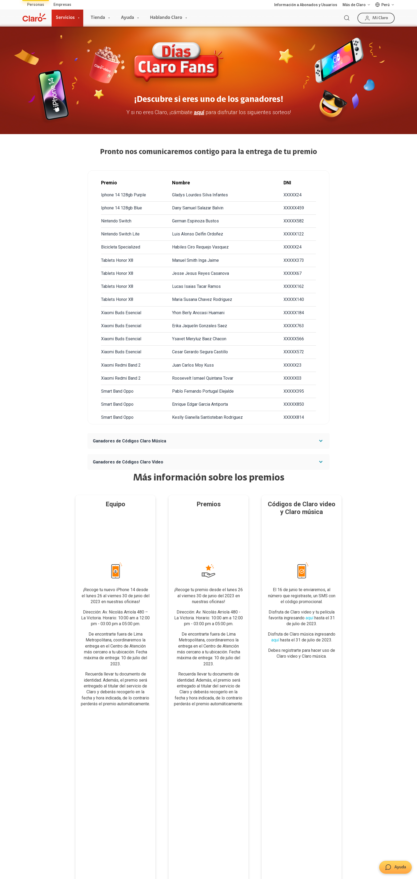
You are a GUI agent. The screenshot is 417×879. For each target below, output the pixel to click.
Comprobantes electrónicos (172, 804)
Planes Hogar (34, 770)
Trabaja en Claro (288, 782)
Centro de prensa (289, 770)
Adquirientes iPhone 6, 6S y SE (237, 782)
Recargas (94, 770)
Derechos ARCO (316, 861)
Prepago (93, 748)
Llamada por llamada (166, 814)
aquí (199, 112)
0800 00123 (378, 836)
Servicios (65, 17)
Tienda (98, 17)
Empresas (62, 4)
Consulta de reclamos (230, 770)
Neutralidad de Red (274, 869)
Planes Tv (31, 782)
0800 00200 (344, 836)
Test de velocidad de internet (173, 792)
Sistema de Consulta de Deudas (326, 869)
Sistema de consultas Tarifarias (365, 861)
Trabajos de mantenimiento (298, 792)
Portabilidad (96, 792)
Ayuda (127, 17)
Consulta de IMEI (162, 748)
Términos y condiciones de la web (147, 861)
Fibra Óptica (33, 759)
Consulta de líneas (164, 782)
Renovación (96, 782)
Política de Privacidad (275, 861)
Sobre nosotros (288, 748)
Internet (29, 748)
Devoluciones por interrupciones (238, 748)
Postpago (94, 759)
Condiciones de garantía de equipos (216, 861)
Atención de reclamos (230, 759)
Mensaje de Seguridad (230, 792)
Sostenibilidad (286, 759)
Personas (35, 4)
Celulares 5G (159, 759)
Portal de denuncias (291, 804)
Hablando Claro (166, 17)
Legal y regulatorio (378, 869)
